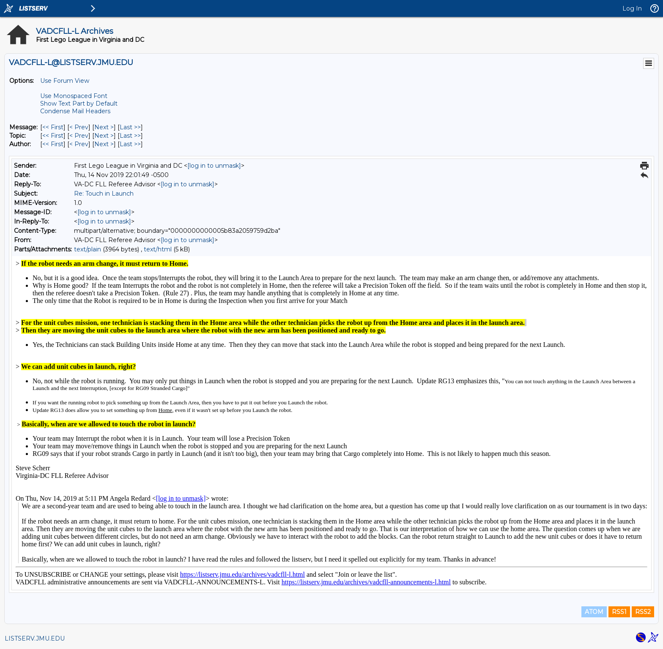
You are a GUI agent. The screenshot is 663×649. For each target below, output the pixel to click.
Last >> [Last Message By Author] (130, 144)
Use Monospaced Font (73, 96)
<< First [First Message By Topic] (52, 135)
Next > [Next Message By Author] (104, 144)
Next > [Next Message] (104, 127)
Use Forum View (64, 81)
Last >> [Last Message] (130, 127)
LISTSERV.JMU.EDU (35, 638)
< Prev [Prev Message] (78, 127)
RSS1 (619, 612)
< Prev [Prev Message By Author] (78, 144)
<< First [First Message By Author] (52, 144)
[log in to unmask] (214, 165)
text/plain (87, 249)
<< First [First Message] (52, 127)
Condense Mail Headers (75, 111)
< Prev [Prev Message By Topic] (78, 135)
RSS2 (643, 612)
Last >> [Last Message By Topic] (130, 135)
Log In (632, 8)
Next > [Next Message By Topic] (104, 135)
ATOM (594, 612)
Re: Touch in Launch (104, 193)
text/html (158, 249)
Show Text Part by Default (79, 103)
